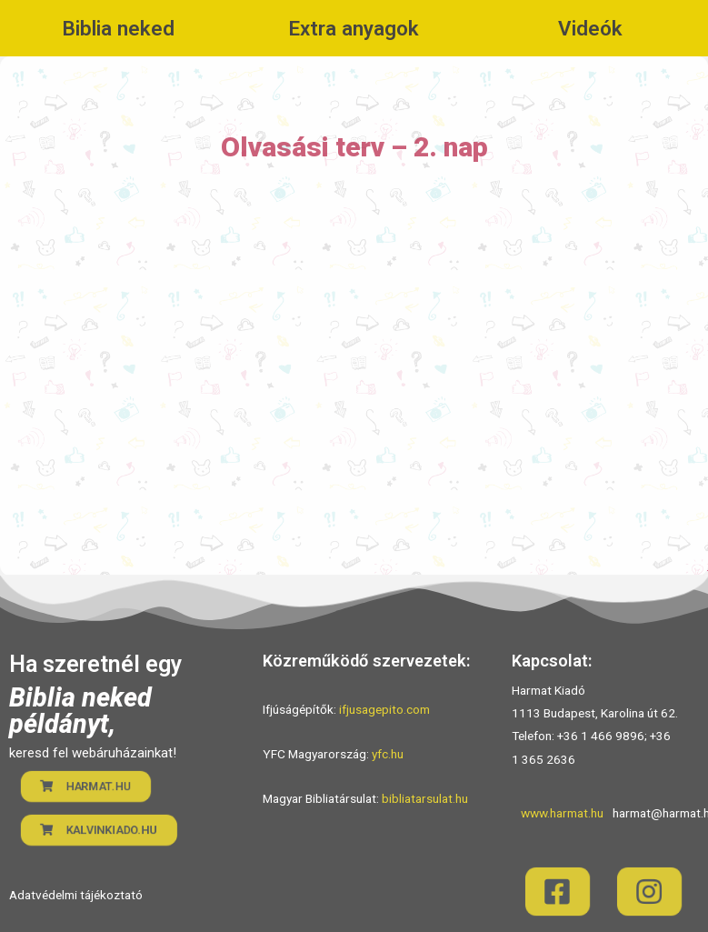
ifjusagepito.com (384, 709)
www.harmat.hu (562, 813)
